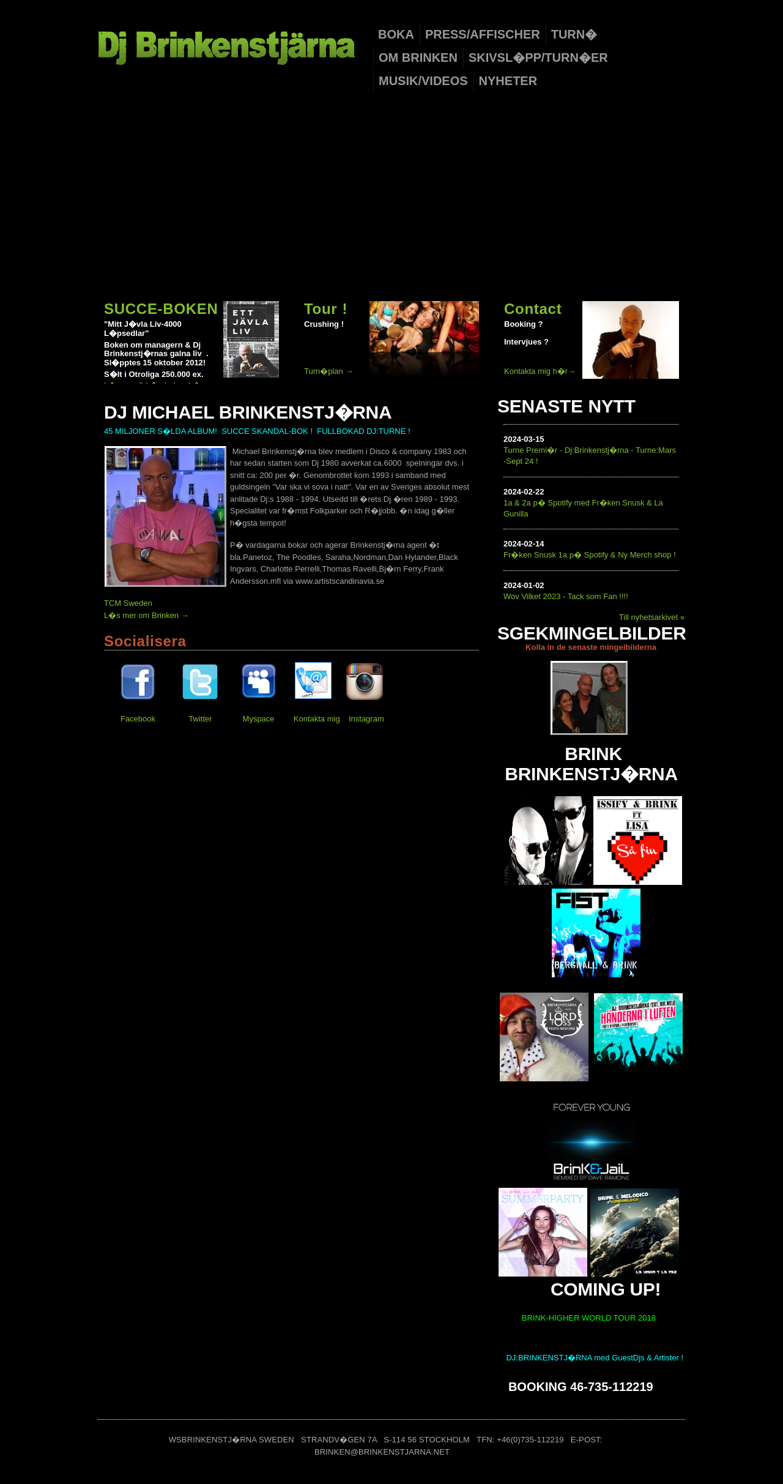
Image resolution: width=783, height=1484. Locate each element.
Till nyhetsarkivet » (652, 617)
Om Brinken (418, 57)
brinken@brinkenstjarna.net (382, 1451)
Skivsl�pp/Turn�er (538, 57)
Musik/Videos (423, 81)
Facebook (138, 718)
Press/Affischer (482, 34)
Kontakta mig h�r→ (540, 371)
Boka (396, 34)
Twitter (200, 718)
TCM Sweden (128, 603)
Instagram (366, 718)
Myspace (259, 718)
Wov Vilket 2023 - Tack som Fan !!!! (565, 596)
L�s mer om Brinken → (146, 615)
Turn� (574, 34)
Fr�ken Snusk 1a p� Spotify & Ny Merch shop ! (589, 554)
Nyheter (508, 81)
